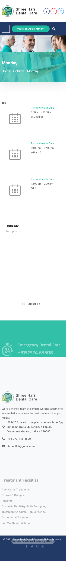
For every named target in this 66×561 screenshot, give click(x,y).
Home (6, 71)
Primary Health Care (42, 107)
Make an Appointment (30, 28)
